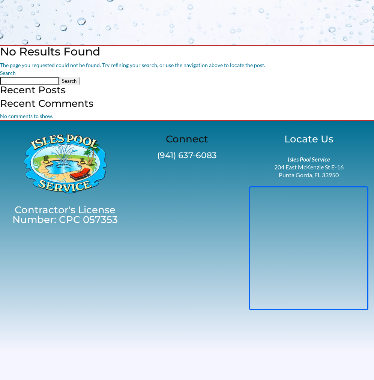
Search (8, 73)
